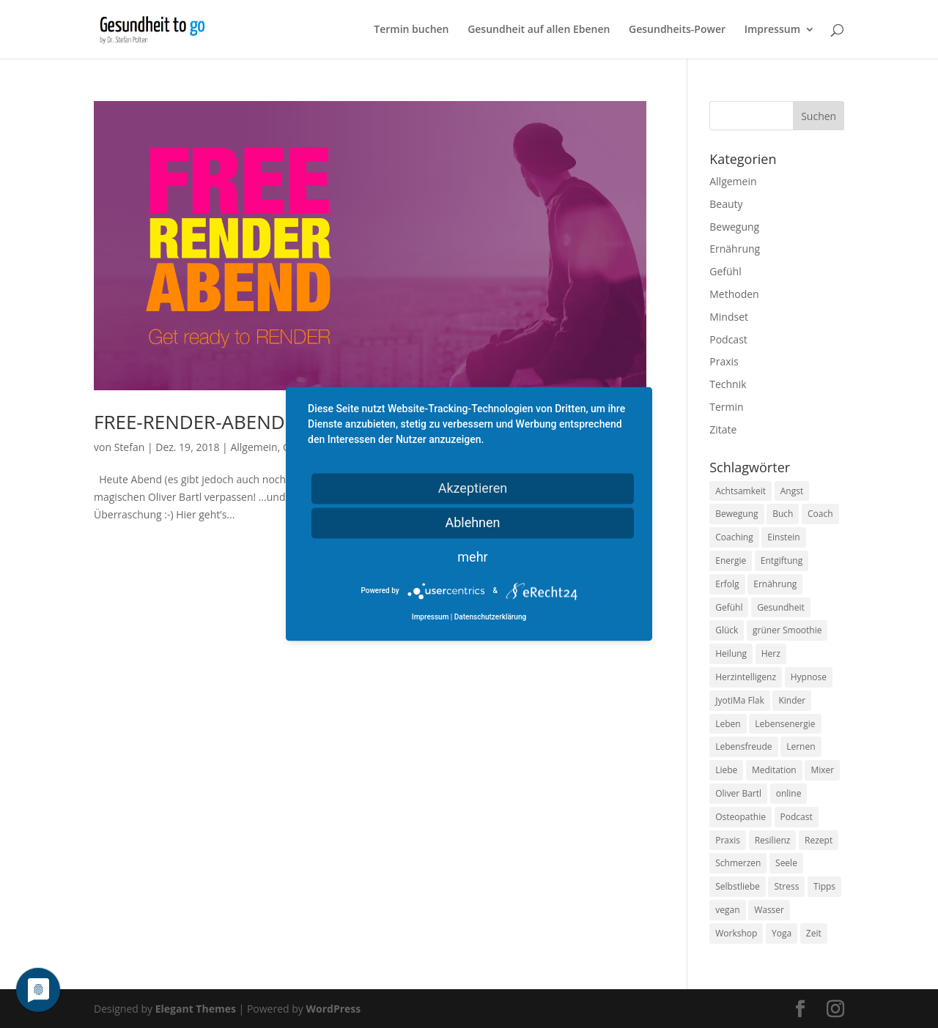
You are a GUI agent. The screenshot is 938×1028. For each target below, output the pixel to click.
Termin (726, 407)
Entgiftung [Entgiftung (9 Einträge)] (781, 560)
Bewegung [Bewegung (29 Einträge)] (736, 513)
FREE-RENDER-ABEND (189, 422)
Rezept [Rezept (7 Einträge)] (818, 840)
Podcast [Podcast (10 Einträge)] (796, 817)
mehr (472, 557)
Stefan (129, 447)
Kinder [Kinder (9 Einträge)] (791, 700)
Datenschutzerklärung (490, 618)
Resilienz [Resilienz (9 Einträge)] (773, 840)
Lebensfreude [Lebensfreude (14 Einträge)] (743, 746)
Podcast (728, 339)
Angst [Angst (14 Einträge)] (791, 491)
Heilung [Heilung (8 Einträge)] (731, 653)
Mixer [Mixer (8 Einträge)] (822, 770)
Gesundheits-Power (677, 30)
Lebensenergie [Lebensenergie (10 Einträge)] (785, 724)
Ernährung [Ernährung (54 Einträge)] (775, 584)
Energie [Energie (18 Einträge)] (730, 560)
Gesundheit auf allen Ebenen (539, 30)
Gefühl (725, 271)
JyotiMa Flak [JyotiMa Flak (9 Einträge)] (739, 700)
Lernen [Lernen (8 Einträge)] (800, 746)
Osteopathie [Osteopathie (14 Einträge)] (740, 817)
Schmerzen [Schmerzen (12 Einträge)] (738, 863)
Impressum (772, 30)
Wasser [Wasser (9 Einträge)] (769, 910)
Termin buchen (411, 30)
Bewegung (734, 227)
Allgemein (253, 447)
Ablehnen (472, 522)
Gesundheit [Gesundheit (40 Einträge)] (781, 607)
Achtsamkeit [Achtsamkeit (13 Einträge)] (740, 491)
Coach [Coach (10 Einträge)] (820, 513)
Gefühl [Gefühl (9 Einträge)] (728, 607)
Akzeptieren (473, 488)
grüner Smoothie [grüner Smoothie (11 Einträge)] (787, 630)
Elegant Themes (195, 1009)
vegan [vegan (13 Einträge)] (727, 910)
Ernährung (734, 249)
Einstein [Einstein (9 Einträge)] (783, 537)
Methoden (733, 294)
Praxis (723, 361)
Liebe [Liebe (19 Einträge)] (726, 770)
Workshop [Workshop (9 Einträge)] (736, 933)
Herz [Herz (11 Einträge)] (770, 653)
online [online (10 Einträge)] (789, 793)
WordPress (333, 1009)
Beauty (725, 204)
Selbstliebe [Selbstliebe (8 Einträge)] (737, 886)
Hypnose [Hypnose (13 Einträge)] (809, 677)
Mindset (728, 317)
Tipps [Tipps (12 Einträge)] (824, 886)
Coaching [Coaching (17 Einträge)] (734, 537)
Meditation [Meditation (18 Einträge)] (774, 770)
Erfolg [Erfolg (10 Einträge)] (727, 584)
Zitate (722, 429)
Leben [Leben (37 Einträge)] (727, 724)
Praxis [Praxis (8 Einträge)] (727, 840)
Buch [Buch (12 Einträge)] (782, 513)
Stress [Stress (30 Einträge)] (786, 886)
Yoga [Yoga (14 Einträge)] (781, 933)
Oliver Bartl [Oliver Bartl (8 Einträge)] (738, 793)
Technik (727, 384)
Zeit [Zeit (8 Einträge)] (813, 933)
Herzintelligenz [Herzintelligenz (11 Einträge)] (745, 677)
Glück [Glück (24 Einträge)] (726, 630)
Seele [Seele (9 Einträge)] (786, 863)
